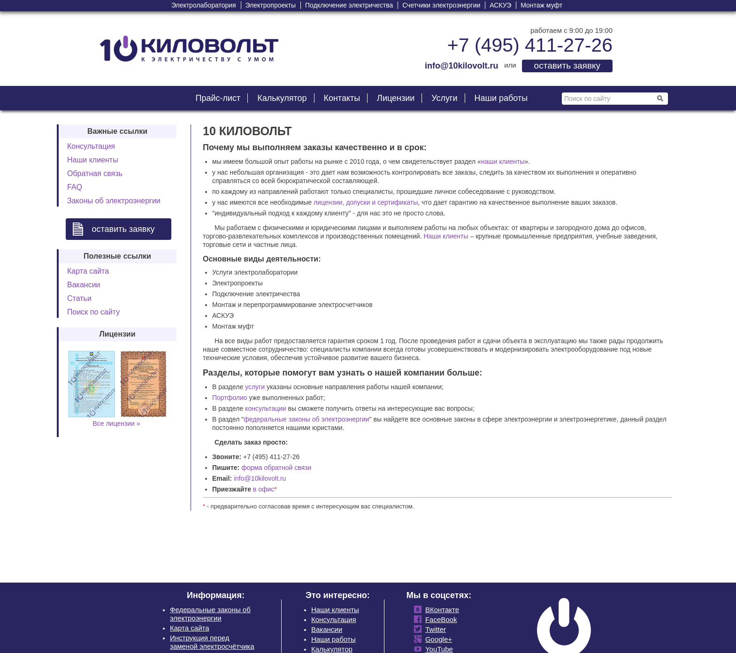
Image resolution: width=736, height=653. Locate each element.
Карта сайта (88, 271)
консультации (265, 408)
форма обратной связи (276, 467)
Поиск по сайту (93, 312)
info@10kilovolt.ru (260, 478)
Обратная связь (95, 173)
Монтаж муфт (541, 5)
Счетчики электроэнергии (441, 5)
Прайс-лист (217, 98)
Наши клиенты (92, 160)
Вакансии (83, 285)
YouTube (437, 649)
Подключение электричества (349, 5)
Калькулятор (282, 98)
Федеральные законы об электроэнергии (210, 614)
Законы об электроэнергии (114, 201)
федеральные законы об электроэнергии (306, 419)
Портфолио (229, 397)
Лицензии (395, 98)
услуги (255, 387)
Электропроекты (270, 5)
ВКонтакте (440, 610)
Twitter (434, 629)
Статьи (79, 298)
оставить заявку (567, 65)
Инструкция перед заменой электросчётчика (212, 642)
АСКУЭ (500, 5)
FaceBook (439, 619)
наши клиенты (503, 161)
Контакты (341, 98)
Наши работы (501, 98)
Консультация (91, 146)
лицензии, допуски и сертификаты (366, 202)
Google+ (437, 639)
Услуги (444, 98)
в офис (263, 489)
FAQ (74, 187)
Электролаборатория (203, 5)
